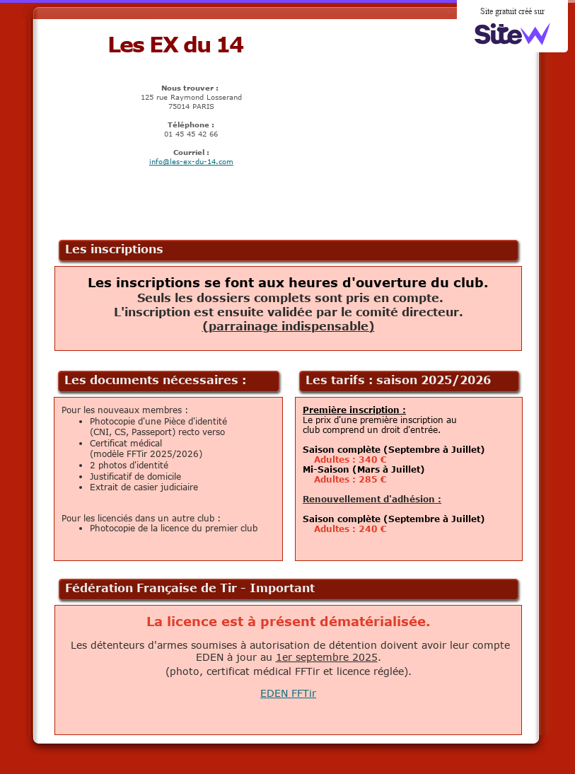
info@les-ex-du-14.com (191, 161)
